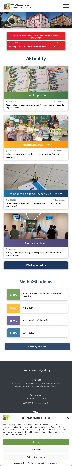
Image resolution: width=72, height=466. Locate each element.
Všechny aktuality (36, 265)
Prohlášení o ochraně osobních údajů (42, 465)
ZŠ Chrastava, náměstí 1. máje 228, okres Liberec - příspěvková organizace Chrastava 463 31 (36, 384)
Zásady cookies (20, 465)
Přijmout (36, 444)
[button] (68, 419)
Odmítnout (36, 451)
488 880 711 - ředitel (36, 398)
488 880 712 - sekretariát (36, 403)
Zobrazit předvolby (36, 459)
